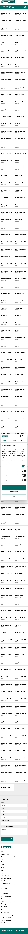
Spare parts (4, 906)
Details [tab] (14, 440)
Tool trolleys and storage (7, 898)
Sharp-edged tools (6, 896)
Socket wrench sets (6, 883)
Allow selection (14, 491)
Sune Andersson (5, 922)
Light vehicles (4, 873)
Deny (14, 496)
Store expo (4, 904)
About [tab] (23, 440)
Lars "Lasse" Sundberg (7, 915)
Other (2, 901)
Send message (7, 839)
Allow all (14, 486)
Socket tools (4, 880)
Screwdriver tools (5, 888)
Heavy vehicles (5, 875)
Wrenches (3, 886)
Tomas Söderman (5, 912)
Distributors (4, 862)
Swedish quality (5, 854)
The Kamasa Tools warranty (8, 856)
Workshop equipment (6, 878)
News (2, 859)
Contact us (4, 864)
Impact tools (4, 893)
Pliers (2, 891)
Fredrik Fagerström (6, 920)
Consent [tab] (5, 440)
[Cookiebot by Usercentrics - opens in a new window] (20, 436)
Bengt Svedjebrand (6, 917)
